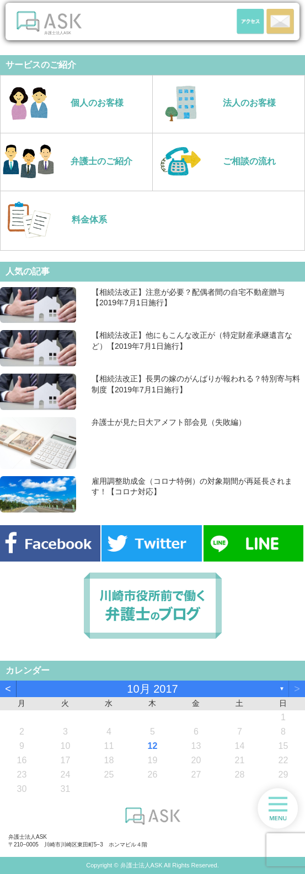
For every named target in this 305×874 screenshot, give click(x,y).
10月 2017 (152, 689)
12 (153, 746)
